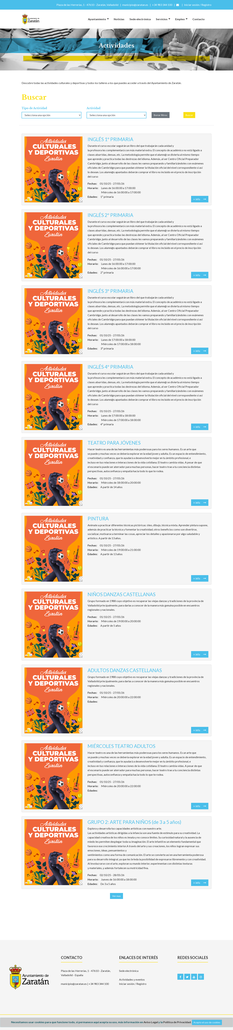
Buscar (189, 115)
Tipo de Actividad (34, 108)
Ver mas (116, 896)
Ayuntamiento (97, 19)
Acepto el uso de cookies (206, 1022)
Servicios (161, 19)
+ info (199, 199)
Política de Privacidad (177, 1022)
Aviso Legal (151, 1022)
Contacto (198, 19)
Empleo (180, 19)
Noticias (119, 19)
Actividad (93, 108)
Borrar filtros (160, 115)
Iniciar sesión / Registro (132, 983)
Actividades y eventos (132, 979)
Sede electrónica (140, 19)
